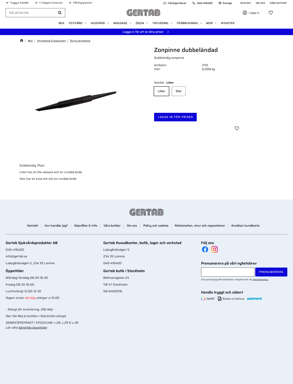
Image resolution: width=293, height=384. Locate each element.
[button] (271, 13)
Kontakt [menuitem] (245, 3)
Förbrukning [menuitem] (187, 23)
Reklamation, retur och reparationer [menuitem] (200, 225)
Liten (161, 91)
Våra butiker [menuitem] (278, 3)
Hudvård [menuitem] (98, 23)
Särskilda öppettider (32, 327)
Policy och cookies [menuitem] (155, 225)
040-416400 (204, 3)
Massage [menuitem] (120, 23)
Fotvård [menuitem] (75, 23)
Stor (179, 91)
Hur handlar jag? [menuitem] (56, 225)
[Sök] (59, 13)
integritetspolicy (260, 279)
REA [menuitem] (61, 23)
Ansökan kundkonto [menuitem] (245, 225)
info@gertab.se (177, 3)
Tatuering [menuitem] (160, 23)
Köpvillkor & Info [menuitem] (85, 225)
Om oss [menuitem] (260, 3)
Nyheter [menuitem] (227, 23)
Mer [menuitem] (209, 23)
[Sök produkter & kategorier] (35, 13)
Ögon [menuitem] (140, 23)
